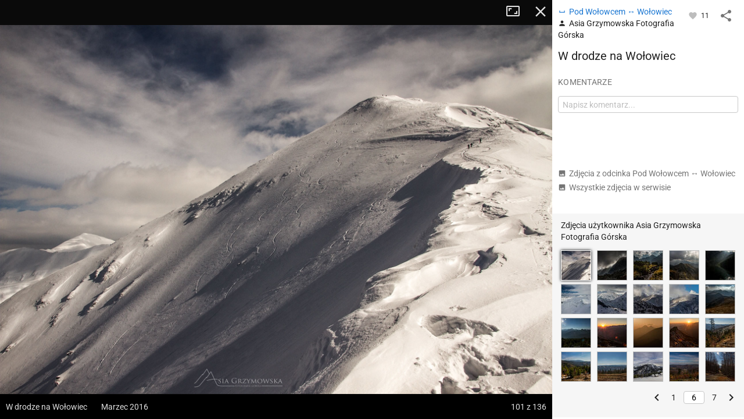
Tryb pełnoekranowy (517, 11)
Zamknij (540, 11)
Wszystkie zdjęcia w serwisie (614, 187)
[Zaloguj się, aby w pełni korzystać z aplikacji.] (694, 15)
